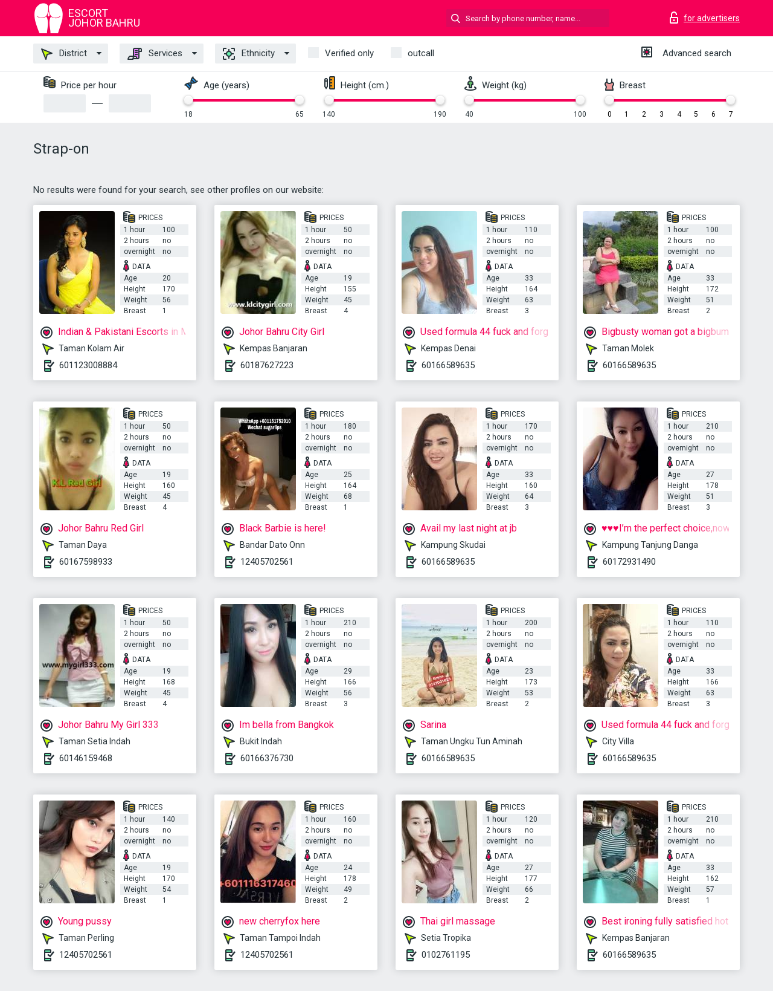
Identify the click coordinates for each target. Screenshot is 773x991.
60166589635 (448, 365)
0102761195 (446, 954)
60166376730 (266, 758)
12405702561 (266, 561)
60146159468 (85, 758)
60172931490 (629, 561)
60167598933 (85, 561)
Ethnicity (249, 54)
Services (154, 54)
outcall (421, 53)
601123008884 (88, 365)
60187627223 (266, 365)
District (64, 54)
